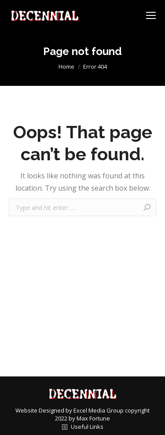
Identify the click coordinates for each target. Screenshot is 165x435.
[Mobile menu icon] (151, 15)
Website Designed (40, 410)
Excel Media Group (98, 410)
